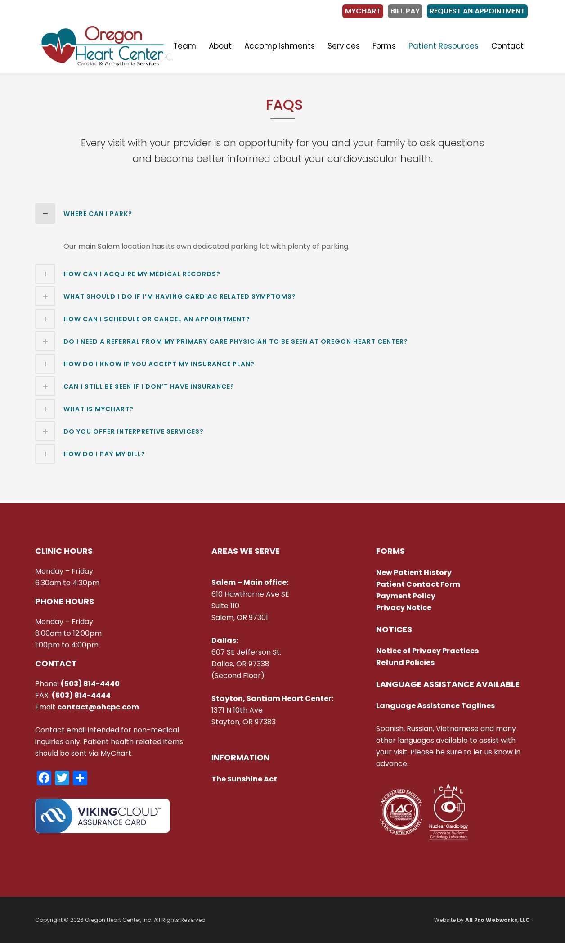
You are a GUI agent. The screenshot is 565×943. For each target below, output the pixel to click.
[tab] (282, 213)
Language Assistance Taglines (435, 706)
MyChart (363, 11)
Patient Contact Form (418, 584)
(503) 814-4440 (90, 683)
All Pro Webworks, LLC (497, 920)
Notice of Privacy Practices (428, 651)
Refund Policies (405, 662)
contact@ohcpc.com (98, 707)
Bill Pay (405, 11)
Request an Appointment (477, 11)
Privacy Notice (403, 607)
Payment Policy (405, 596)
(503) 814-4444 (81, 695)
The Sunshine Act (244, 779)
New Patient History (414, 572)
